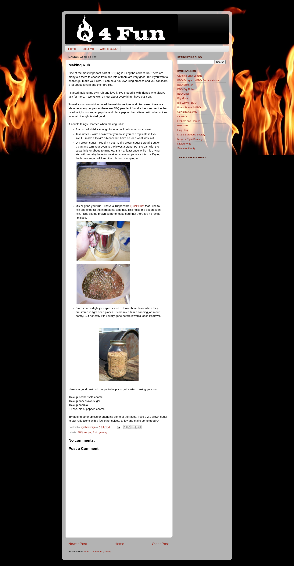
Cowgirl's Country (187, 111)
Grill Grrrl (182, 125)
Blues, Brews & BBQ (189, 107)
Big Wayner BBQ (187, 102)
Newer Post (77, 544)
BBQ (80, 432)
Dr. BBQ (182, 116)
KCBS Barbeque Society (191, 134)
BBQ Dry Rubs (185, 89)
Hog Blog (182, 130)
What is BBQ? (108, 48)
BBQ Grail (183, 93)
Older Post (160, 544)
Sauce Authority (186, 148)
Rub (95, 432)
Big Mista (182, 98)
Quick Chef (137, 206)
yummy (103, 432)
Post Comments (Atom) (97, 551)
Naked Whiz (184, 143)
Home (72, 48)
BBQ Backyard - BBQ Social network (198, 80)
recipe (87, 432)
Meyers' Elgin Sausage (190, 139)
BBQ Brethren (185, 84)
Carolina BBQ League (189, 75)
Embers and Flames (188, 121)
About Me (88, 48)
